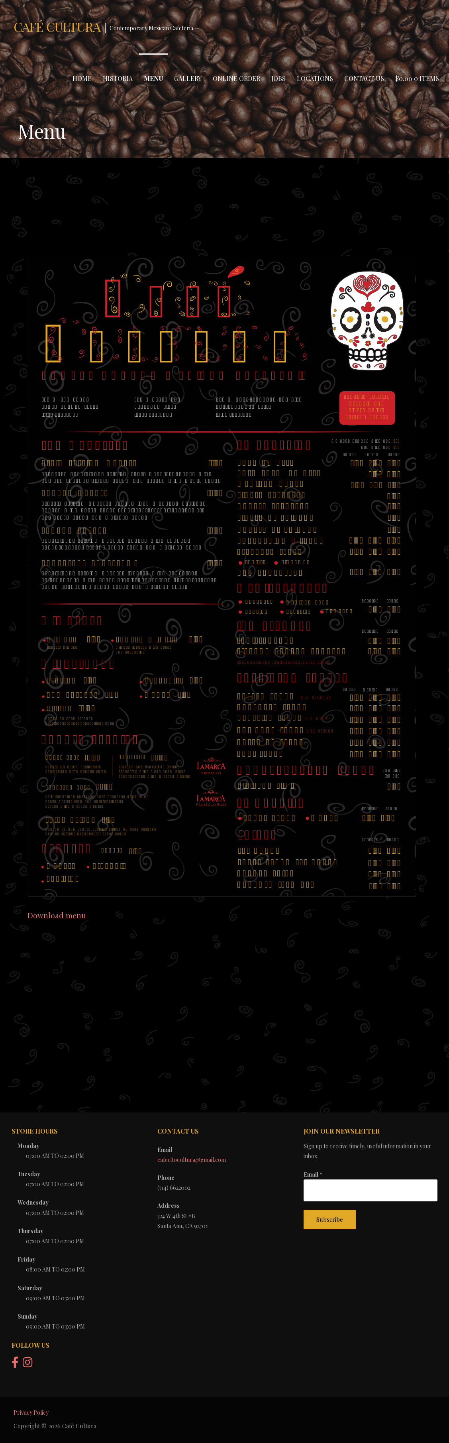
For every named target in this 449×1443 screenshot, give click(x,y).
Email (313, 1174)
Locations (315, 78)
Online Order (236, 78)
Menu (153, 78)
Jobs (278, 78)
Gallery (188, 78)
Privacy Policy (31, 1412)
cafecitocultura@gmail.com (191, 1159)
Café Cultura (57, 26)
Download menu (56, 915)
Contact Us (364, 78)
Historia (118, 78)
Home (82, 78)
